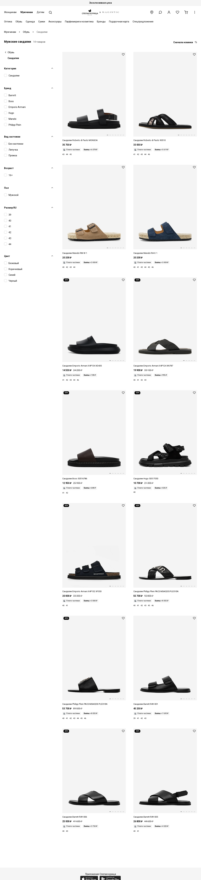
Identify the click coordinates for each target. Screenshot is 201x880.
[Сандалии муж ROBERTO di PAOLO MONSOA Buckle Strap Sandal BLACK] (94, 97)
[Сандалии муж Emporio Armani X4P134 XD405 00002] (94, 322)
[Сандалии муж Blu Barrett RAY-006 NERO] (94, 773)
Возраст (9, 168)
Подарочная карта (119, 21)
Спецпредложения (143, 21)
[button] (160, 12)
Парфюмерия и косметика (79, 21)
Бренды (101, 21)
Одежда (30, 21)
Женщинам (10, 12)
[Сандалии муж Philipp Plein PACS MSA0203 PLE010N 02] (94, 661)
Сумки (41, 21)
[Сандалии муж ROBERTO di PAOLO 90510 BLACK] (165, 97)
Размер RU (10, 207)
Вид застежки (12, 136)
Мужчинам (26, 12)
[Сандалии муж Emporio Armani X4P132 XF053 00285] (94, 548)
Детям (40, 12)
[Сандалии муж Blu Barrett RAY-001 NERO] (165, 661)
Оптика (8, 21)
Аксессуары (55, 21)
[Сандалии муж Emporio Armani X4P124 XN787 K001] (165, 322)
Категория (10, 68)
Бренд (7, 88)
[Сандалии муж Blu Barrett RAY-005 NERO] (165, 773)
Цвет (7, 256)
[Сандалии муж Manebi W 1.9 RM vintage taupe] (94, 210)
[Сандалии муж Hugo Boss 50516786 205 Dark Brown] (94, 435)
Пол (6, 188)
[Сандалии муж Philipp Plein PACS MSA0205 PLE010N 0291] (165, 548)
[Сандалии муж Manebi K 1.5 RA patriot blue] (165, 210)
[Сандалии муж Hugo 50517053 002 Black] (165, 435)
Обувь (18, 21)
